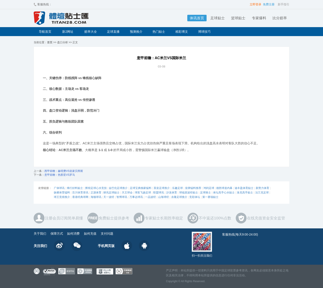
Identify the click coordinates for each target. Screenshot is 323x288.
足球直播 (113, 31)
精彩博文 (181, 31)
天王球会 (127, 192)
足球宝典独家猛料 (140, 188)
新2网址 (67, 31)
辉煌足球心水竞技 (96, 188)
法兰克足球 (262, 192)
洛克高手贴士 (245, 192)
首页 (49, 42)
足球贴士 (217, 18)
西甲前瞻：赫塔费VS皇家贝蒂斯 (63, 171)
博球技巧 (204, 31)
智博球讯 (121, 197)
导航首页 (45, 31)
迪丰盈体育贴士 (244, 188)
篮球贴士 (238, 18)
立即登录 (255, 4)
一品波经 (150, 197)
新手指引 (283, 4)
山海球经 (163, 197)
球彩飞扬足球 (143, 192)
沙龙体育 (171, 192)
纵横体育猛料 (62, 192)
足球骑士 (205, 192)
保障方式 (56, 233)
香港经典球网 (80, 197)
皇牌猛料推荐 (193, 188)
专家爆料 (259, 18)
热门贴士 (159, 31)
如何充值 (90, 233)
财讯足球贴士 (111, 192)
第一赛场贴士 (210, 197)
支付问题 (107, 233)
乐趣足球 (177, 188)
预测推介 (136, 31)
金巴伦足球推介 (118, 188)
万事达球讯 (136, 197)
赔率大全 (90, 31)
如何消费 (73, 233)
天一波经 (108, 197)
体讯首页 (197, 18)
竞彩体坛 (194, 197)
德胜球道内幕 (224, 188)
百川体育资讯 (80, 192)
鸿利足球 (208, 188)
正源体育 (96, 192)
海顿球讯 (96, 197)
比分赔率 (280, 18)
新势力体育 (262, 188)
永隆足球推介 (179, 197)
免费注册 (269, 4)
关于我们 (40, 233)
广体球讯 (59, 188)
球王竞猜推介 (62, 197)
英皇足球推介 (162, 188)
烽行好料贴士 (75, 188)
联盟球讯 (158, 192)
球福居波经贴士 (188, 192)
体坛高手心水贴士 (224, 192)
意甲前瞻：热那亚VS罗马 (59, 174)
